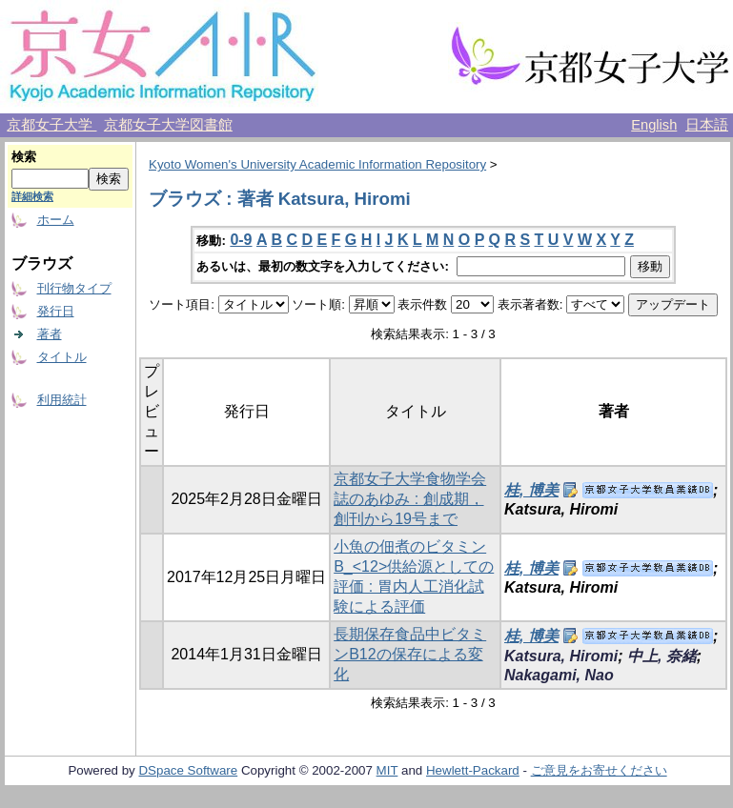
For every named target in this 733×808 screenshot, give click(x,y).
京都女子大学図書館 (168, 124)
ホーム (55, 219)
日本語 (706, 124)
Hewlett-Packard (472, 770)
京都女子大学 (51, 124)
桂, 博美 (531, 490)
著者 (49, 334)
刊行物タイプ (74, 288)
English (654, 124)
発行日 (55, 311)
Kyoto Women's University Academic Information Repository (317, 164)
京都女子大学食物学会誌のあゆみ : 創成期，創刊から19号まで (410, 499)
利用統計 (62, 400)
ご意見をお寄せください (599, 770)
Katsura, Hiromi (561, 656)
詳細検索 (32, 196)
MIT (387, 770)
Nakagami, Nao (559, 675)
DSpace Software (187, 770)
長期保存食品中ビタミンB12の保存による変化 (410, 654)
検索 (23, 157)
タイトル (62, 357)
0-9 (241, 240)
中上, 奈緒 (662, 656)
